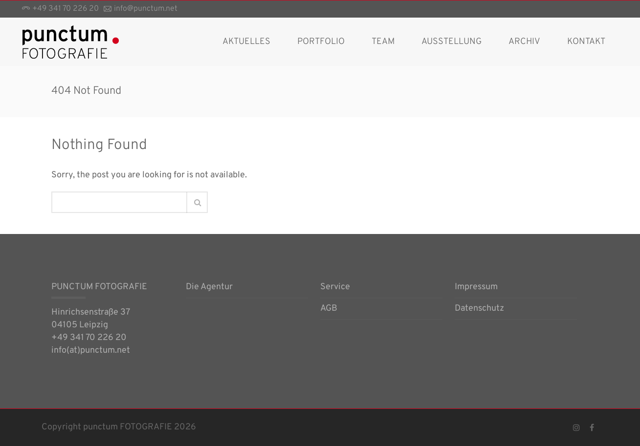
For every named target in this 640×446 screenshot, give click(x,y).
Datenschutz (479, 309)
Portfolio (321, 41)
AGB (328, 309)
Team (383, 41)
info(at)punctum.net (90, 350)
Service (335, 288)
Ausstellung (451, 41)
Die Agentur (209, 288)
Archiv (524, 41)
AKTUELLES (246, 41)
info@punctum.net (145, 9)
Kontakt (586, 41)
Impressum (476, 288)
